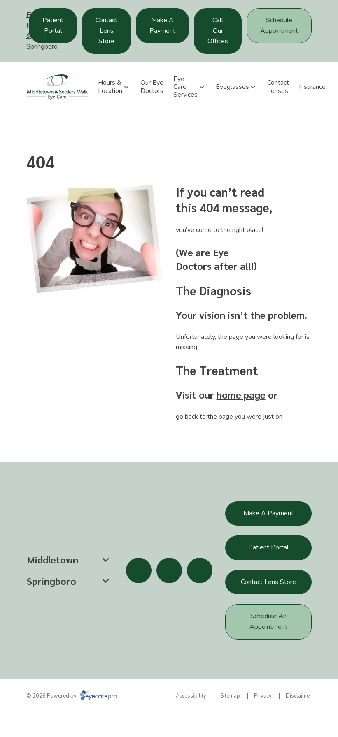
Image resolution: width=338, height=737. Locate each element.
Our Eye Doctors (151, 86)
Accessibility (191, 696)
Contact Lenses (278, 86)
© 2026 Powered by (71, 696)
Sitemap (230, 696)
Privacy (263, 696)
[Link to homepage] (57, 87)
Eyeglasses (232, 86)
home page (241, 394)
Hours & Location (110, 86)
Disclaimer (299, 696)
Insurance (312, 86)
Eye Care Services (185, 86)
